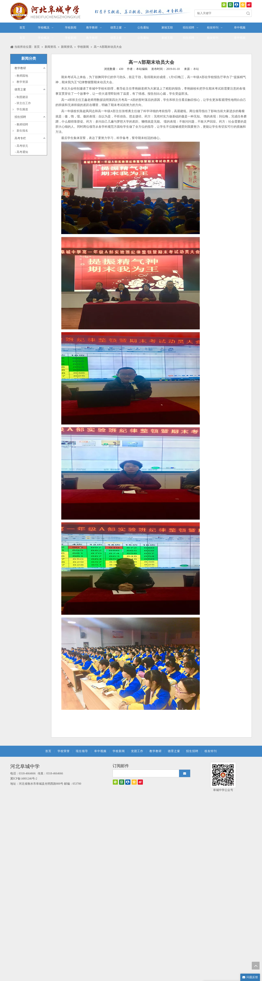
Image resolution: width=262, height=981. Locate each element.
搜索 (248, 13)
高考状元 (22, 145)
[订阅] (184, 773)
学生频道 (22, 109)
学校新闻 (119, 751)
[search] (147, 773)
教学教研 (20, 68)
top (256, 966)
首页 (48, 751)
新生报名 (22, 130)
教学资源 (22, 81)
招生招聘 (20, 116)
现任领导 (82, 751)
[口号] (141, 11)
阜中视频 (100, 751)
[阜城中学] (223, 775)
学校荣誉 (64, 751)
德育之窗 (20, 89)
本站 (196, 69)
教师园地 (22, 75)
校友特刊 (210, 751)
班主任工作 (24, 103)
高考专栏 (20, 138)
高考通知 (22, 152)
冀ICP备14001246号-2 (23, 778)
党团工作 (137, 751)
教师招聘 (22, 124)
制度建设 (22, 97)
